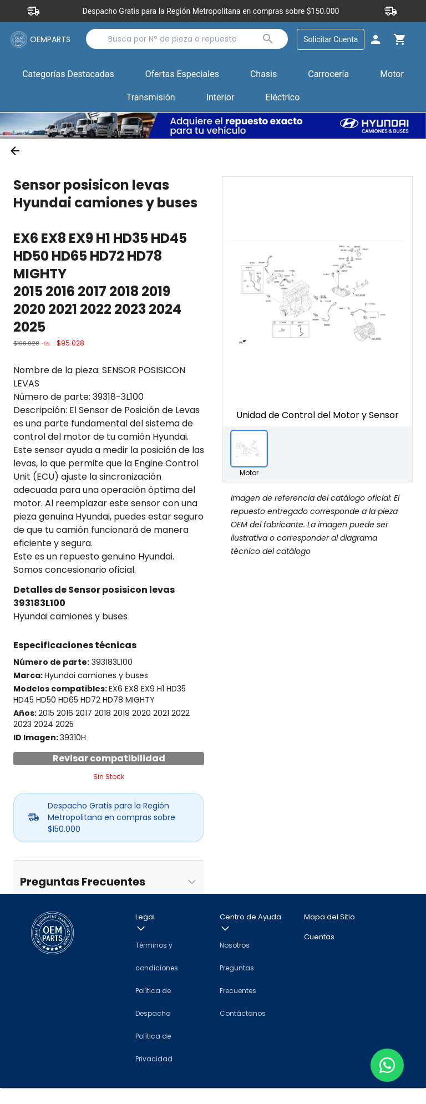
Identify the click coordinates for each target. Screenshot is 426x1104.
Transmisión (150, 98)
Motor (392, 75)
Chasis (263, 75)
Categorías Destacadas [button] (68, 77)
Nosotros (235, 961)
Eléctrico (282, 98)
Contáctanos (243, 1029)
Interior (220, 98)
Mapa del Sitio (329, 933)
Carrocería (328, 75)
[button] (182, 76)
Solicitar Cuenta (329, 39)
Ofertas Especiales (182, 75)
